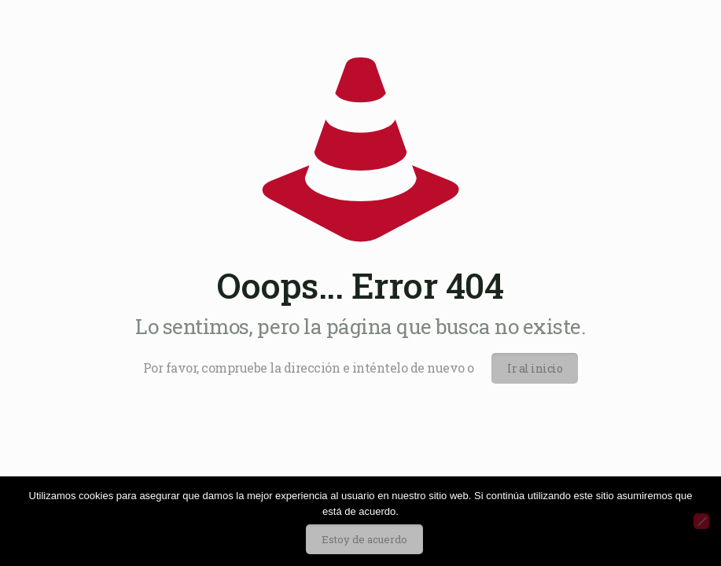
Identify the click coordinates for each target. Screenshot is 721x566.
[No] (701, 521)
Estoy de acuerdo (364, 539)
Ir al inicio (534, 368)
